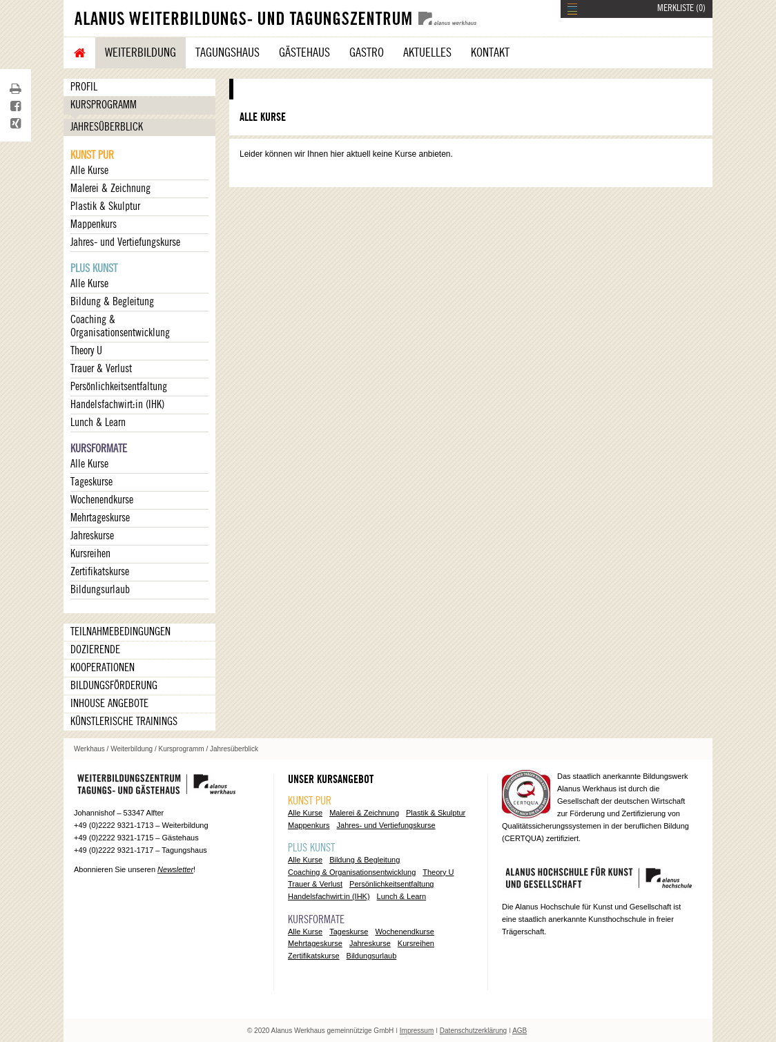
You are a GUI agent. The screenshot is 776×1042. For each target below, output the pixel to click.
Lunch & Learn (98, 422)
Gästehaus (304, 52)
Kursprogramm (103, 104)
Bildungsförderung (113, 685)
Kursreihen (90, 553)
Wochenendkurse (101, 499)
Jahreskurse (92, 535)
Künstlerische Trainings (123, 721)
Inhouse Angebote (109, 703)
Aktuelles (427, 52)
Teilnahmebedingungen (120, 631)
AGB (519, 1030)
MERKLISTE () (681, 8)
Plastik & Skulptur (105, 206)
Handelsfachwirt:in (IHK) (117, 404)
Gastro (366, 52)
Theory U (86, 350)
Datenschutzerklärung (473, 1030)
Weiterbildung (140, 52)
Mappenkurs (93, 224)
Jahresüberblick (106, 127)
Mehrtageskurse (100, 517)
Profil (83, 87)
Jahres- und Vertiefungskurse (125, 242)
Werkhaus (89, 749)
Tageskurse (91, 482)
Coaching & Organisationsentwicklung (120, 326)
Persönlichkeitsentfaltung (118, 386)
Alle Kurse (89, 170)
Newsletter (175, 869)
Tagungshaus (227, 52)
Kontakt (490, 52)
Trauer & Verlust (101, 368)
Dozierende (95, 649)
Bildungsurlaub (100, 589)
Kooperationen (102, 667)
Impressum (417, 1030)
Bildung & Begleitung (112, 301)
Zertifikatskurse (99, 571)
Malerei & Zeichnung (110, 188)
